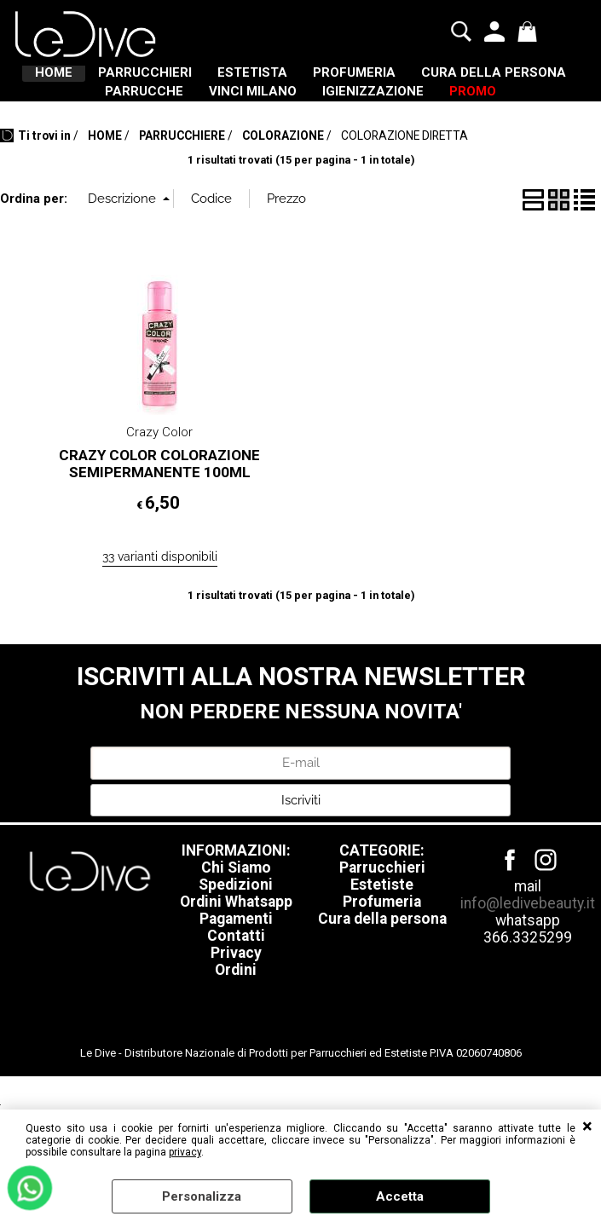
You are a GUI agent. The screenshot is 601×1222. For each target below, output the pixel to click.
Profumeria (382, 972)
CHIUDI (587, 1126)
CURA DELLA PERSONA (166, 116)
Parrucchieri (382, 938)
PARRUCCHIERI (217, 81)
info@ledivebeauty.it (527, 974)
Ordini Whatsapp (236, 972)
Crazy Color (159, 502)
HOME (100, 81)
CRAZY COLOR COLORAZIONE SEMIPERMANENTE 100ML (159, 533)
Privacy (236, 1023)
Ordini (236, 1040)
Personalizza (201, 1196)
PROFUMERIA (477, 81)
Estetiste (381, 955)
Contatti (236, 1006)
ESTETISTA (350, 81)
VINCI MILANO (463, 116)
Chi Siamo (236, 938)
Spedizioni (236, 955)
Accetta (400, 1196)
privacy (185, 1152)
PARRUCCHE (329, 116)
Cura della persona (382, 989)
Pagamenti (236, 989)
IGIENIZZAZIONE (252, 153)
